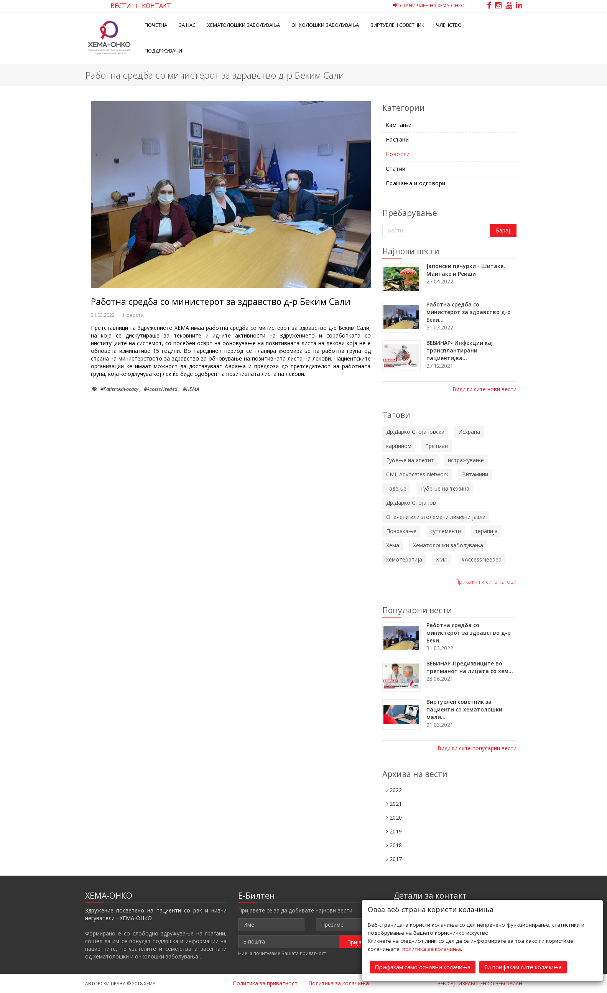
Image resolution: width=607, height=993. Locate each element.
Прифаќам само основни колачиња (422, 967)
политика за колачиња (431, 948)
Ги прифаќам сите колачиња (523, 967)
